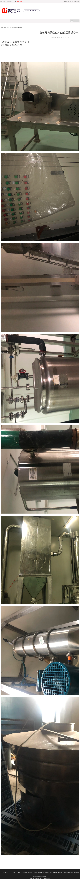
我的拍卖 (66, 1)
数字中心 (77, 1)
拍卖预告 (13, 27)
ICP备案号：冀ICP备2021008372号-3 (32, 872)
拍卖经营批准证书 (68, 872)
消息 (73, 1)
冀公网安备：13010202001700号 (11, 872)
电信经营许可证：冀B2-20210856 (53, 872)
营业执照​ (76, 872)
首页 (8, 27)
